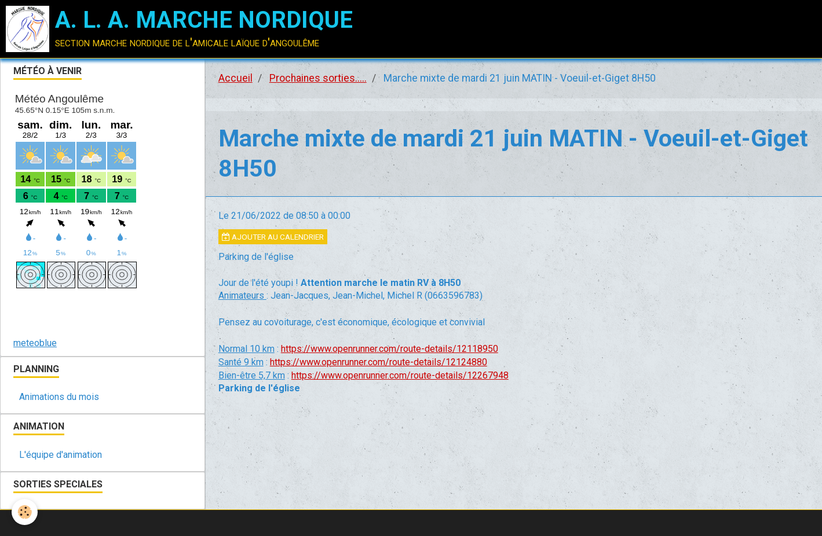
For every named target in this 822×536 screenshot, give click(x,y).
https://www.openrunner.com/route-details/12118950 (389, 348)
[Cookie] (25, 512)
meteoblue (35, 342)
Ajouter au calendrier (273, 236)
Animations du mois (59, 396)
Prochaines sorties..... (318, 78)
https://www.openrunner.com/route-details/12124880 (378, 362)
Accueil (235, 78)
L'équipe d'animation (60, 454)
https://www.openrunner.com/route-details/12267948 (400, 375)
